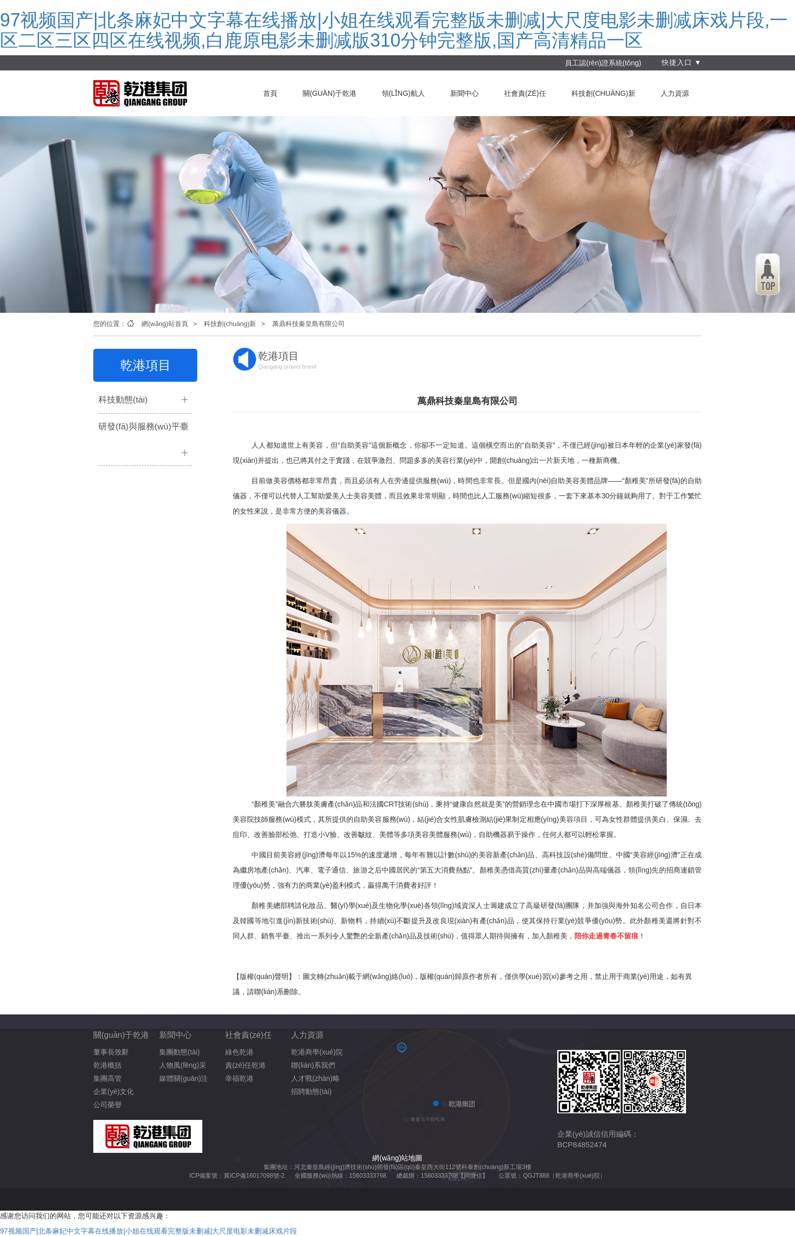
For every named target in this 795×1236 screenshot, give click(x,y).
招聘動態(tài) (311, 1091)
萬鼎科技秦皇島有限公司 (308, 324)
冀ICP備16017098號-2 (254, 1175)
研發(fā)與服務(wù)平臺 (143, 426)
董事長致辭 (111, 1052)
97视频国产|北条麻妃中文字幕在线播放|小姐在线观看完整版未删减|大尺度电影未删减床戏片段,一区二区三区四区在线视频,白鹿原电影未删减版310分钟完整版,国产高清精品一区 (394, 30)
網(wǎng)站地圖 (397, 1158)
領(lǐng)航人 (403, 93)
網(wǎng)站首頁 (164, 324)
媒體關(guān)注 (183, 1078)
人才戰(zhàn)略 (315, 1078)
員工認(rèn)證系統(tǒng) (603, 63)
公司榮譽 (107, 1105)
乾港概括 (107, 1065)
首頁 (270, 93)
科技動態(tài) (123, 400)
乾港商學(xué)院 (317, 1052)
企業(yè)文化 (113, 1091)
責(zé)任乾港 (245, 1065)
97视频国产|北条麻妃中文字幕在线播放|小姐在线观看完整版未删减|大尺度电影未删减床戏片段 (148, 1231)
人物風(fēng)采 (182, 1065)
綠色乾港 (239, 1052)
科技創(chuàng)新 (603, 93)
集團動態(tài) (179, 1052)
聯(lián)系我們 (313, 1065)
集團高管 (107, 1078)
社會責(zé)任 (525, 93)
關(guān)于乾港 (329, 93)
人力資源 (675, 93)
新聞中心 (464, 93)
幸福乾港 (239, 1078)
